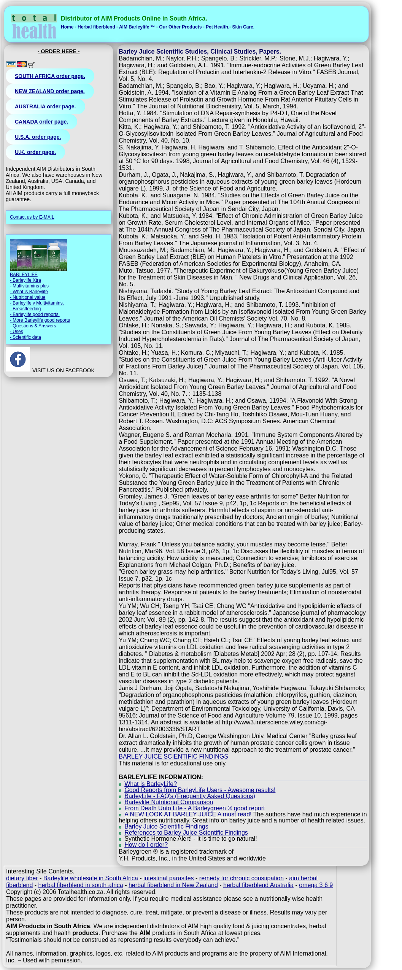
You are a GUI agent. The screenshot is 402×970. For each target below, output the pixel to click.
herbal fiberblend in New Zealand (173, 885)
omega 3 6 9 (316, 885)
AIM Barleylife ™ (137, 27)
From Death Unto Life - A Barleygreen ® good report (194, 808)
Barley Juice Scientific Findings (166, 826)
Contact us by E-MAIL (32, 217)
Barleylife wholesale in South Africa (90, 878)
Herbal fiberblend (97, 27)
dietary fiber (22, 878)
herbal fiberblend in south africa (80, 885)
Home (68, 27)
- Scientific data (25, 337)
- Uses (16, 331)
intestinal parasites (168, 878)
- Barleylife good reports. (35, 314)
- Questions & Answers (33, 326)
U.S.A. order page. (38, 137)
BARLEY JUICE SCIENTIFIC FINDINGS (173, 756)
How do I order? (146, 844)
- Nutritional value (27, 297)
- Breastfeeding (25, 308)
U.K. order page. (35, 152)
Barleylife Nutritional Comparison (168, 802)
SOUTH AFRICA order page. (50, 76)
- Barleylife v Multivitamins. (37, 303)
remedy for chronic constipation (241, 878)
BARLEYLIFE (24, 274)
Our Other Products (181, 27)
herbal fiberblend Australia (258, 885)
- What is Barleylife (29, 291)
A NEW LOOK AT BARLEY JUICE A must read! (187, 814)
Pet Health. (217, 27)
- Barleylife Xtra (25, 280)
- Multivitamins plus (29, 286)
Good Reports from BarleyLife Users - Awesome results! (199, 790)
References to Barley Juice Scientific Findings (186, 832)
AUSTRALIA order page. (45, 106)
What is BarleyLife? (150, 784)
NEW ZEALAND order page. (50, 91)
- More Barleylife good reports (40, 320)
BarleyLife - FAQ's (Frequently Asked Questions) (189, 796)
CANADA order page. (41, 122)
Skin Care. (243, 27)
